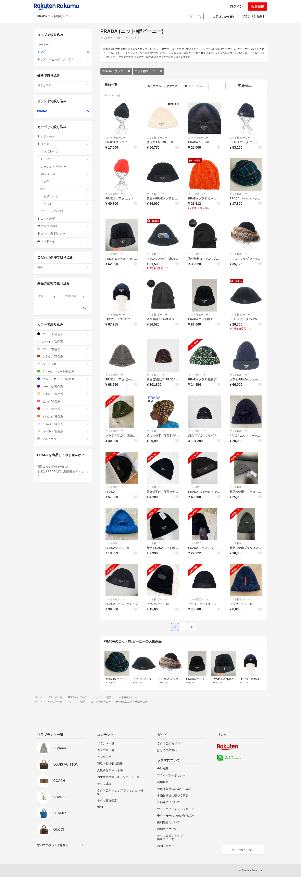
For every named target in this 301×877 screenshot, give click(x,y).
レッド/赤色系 (63, 409)
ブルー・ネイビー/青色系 (63, 379)
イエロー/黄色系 (63, 393)
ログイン (236, 6)
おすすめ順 (172, 86)
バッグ (64, 181)
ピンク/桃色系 (63, 401)
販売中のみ (152, 86)
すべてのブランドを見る (52, 845)
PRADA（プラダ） (116, 71)
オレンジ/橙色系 (63, 416)
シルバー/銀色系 (63, 424)
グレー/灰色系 (63, 349)
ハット (66, 204)
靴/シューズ (64, 173)
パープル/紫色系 (63, 386)
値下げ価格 (63, 85)
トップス (64, 159)
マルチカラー (63, 438)
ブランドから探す (253, 16)
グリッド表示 (195, 86)
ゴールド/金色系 (63, 431)
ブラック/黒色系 (63, 334)
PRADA (63, 110)
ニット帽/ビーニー (149, 71)
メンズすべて (64, 151)
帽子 (64, 189)
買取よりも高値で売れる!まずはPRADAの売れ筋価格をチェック (63, 471)
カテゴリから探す (224, 16)
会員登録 (257, 6)
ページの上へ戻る (242, 850)
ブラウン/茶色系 (63, 356)
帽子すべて (66, 196)
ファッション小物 (64, 211)
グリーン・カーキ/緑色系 (63, 371)
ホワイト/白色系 (63, 341)
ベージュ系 (63, 364)
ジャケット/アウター (64, 166)
